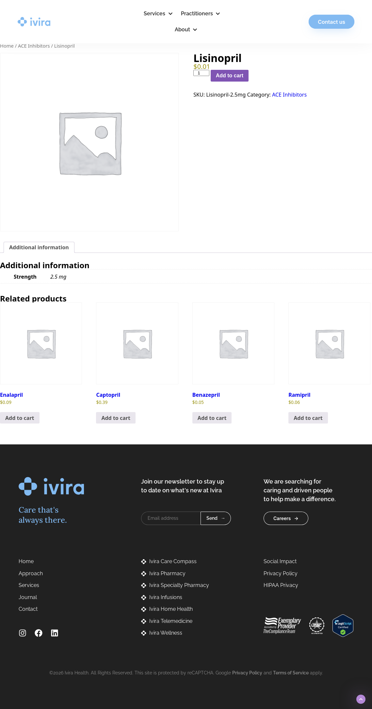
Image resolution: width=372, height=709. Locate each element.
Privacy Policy (247, 672)
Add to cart (229, 75)
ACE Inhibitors (34, 45)
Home (7, 45)
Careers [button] (282, 518)
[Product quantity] (201, 73)
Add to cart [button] (19, 418)
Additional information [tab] (39, 247)
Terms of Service (291, 672)
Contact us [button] (330, 22)
